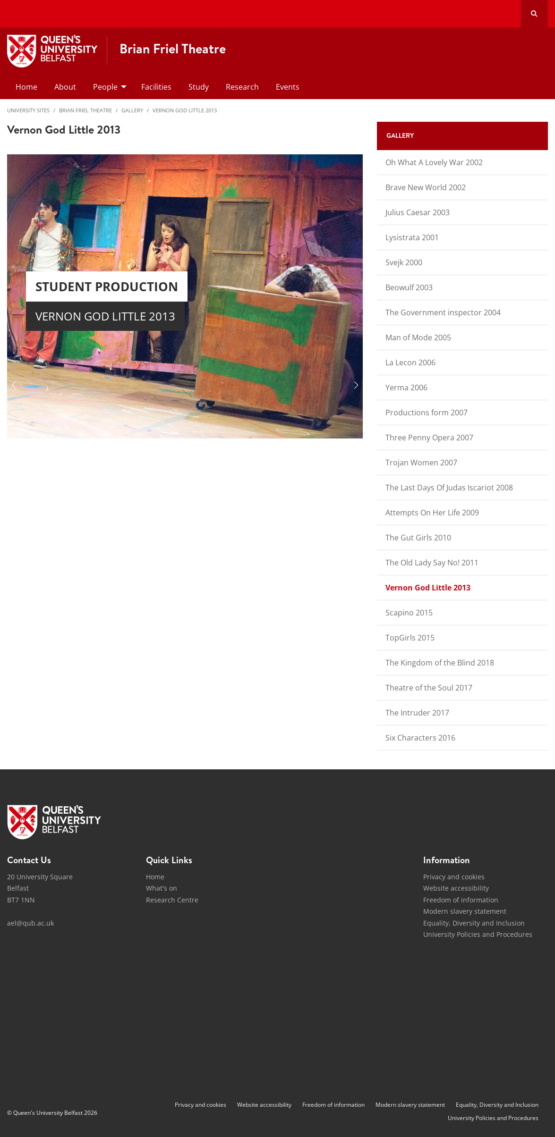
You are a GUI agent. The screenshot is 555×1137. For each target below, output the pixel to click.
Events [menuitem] (287, 87)
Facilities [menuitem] (156, 87)
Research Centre (172, 899)
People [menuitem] (105, 87)
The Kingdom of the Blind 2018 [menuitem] (439, 662)
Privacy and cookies (454, 876)
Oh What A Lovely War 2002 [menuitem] (434, 162)
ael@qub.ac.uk (30, 922)
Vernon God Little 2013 (185, 110)
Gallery (132, 110)
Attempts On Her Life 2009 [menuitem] (432, 512)
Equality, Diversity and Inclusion (474, 922)
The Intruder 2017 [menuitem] (417, 712)
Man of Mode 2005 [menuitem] (418, 337)
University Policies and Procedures (477, 934)
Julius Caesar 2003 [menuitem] (417, 212)
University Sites (28, 110)
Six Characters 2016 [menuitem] (420, 738)
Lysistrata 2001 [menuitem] (412, 237)
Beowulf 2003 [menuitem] (409, 287)
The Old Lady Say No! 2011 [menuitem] (431, 562)
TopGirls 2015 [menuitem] (410, 637)
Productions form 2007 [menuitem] (426, 412)
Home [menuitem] (26, 87)
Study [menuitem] (198, 87)
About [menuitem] (65, 87)
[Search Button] (534, 13)
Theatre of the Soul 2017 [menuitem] (428, 687)
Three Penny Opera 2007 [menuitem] (429, 437)
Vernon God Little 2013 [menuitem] (427, 587)
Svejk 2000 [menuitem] (403, 262)
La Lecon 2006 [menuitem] (410, 362)
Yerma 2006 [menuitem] (406, 387)
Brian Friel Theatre (85, 110)
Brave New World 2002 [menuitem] (425, 187)
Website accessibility (456, 888)
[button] (14, 385)
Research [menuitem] (242, 87)
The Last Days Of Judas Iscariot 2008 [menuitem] (449, 487)
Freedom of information (460, 899)
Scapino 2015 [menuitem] (409, 612)
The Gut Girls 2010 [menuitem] (418, 537)
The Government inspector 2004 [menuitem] (443, 312)
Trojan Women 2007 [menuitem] (421, 462)
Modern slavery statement (464, 911)
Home (155, 876)
